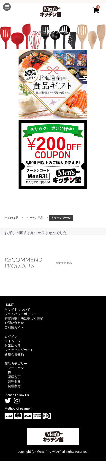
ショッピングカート (19, 350)
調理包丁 (14, 377)
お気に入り (13, 345)
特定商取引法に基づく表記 (24, 318)
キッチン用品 (35, 217)
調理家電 (14, 386)
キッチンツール (61, 217)
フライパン (16, 368)
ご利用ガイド (14, 327)
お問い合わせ (14, 323)
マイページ (13, 341)
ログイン (11, 336)
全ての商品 (11, 217)
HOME (9, 305)
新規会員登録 (14, 354)
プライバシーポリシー (21, 314)
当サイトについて (17, 309)
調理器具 (14, 381)
